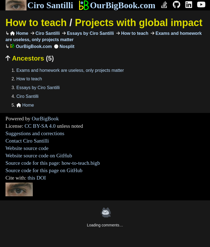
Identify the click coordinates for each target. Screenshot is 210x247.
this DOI (37, 178)
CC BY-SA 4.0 (40, 126)
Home (19, 33)
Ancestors (29, 58)
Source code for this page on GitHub (43, 170)
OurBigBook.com (116, 5)
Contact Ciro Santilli (27, 141)
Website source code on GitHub (38, 155)
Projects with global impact (138, 22)
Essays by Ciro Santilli (90, 33)
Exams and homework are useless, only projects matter (70, 70)
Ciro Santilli (39, 5)
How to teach (36, 22)
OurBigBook (45, 118)
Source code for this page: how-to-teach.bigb (52, 163)
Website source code (26, 148)
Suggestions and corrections (34, 133)
